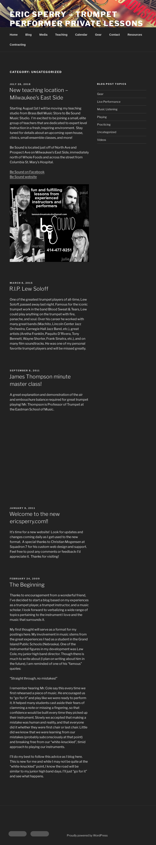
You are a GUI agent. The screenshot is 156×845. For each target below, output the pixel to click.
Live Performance (108, 101)
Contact (114, 34)
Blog (28, 34)
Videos (101, 139)
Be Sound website (23, 177)
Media (43, 34)
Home (14, 34)
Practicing (103, 124)
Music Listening (107, 109)
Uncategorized (106, 132)
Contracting (18, 44)
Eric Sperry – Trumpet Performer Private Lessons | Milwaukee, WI (76, 23)
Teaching (61, 34)
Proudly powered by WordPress (87, 835)
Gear (98, 34)
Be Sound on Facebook (27, 172)
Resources (135, 34)
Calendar (81, 34)
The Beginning (26, 584)
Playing (102, 117)
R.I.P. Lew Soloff (28, 289)
